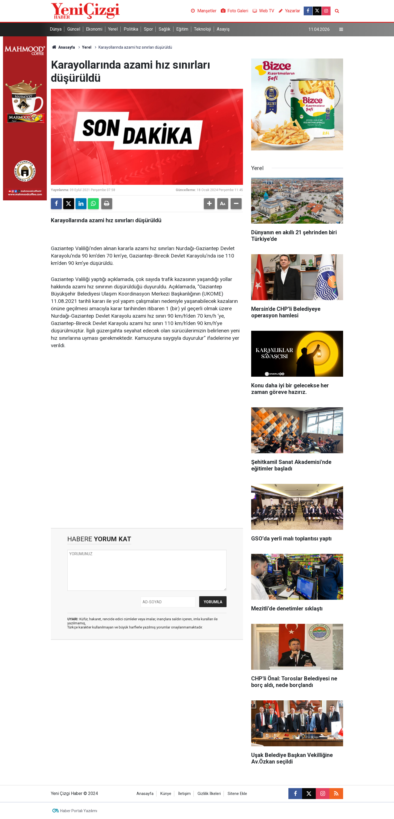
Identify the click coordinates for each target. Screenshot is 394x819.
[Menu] (341, 29)
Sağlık (164, 29)
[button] (209, 203)
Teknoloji (202, 29)
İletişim (184, 793)
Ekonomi (94, 29)
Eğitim (182, 29)
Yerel (113, 29)
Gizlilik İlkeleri (209, 793)
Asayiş (223, 29)
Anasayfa (63, 47)
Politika (131, 29)
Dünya (56, 29)
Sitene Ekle (237, 793)
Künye (165, 793)
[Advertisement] (147, 396)
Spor (148, 29)
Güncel (73, 29)
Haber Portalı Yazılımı (78, 811)
